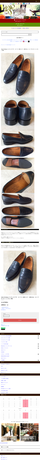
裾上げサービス (3, 372)
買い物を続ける (3, 309)
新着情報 (2, 386)
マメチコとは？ (3, 376)
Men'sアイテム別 (3, 368)
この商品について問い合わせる (6, 308)
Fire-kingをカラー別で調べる (5, 364)
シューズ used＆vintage (7, 44)
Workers (21, 41)
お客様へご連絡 (3, 380)
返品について (3, 324)
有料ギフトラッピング (4, 382)
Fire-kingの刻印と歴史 (4, 390)
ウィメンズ (13, 44)
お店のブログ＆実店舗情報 (16, 28)
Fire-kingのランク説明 (4, 392)
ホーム (2, 44)
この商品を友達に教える (4, 307)
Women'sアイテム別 (4, 370)
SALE (2, 366)
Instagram (25, 41)
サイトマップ (3, 384)
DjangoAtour (17, 41)
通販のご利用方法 (25, 28)
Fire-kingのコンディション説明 (5, 388)
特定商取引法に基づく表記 (5, 325)
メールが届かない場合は (4, 378)
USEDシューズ (12, 41)
